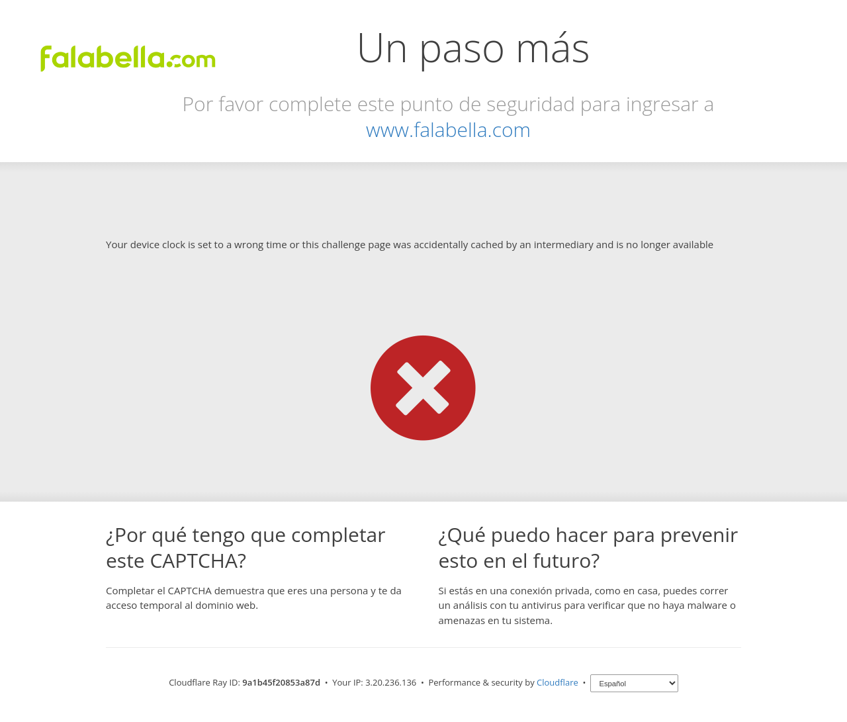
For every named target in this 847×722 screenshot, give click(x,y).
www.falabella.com (448, 129)
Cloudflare (557, 682)
